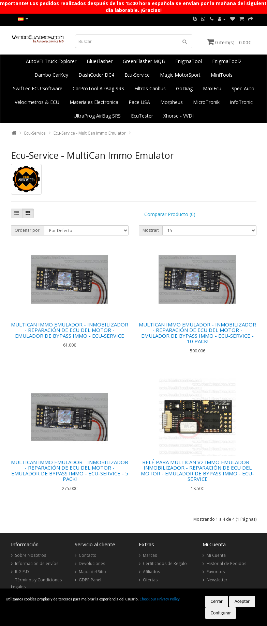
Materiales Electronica (94, 102)
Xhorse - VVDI (178, 115)
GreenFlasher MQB (144, 61)
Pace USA (139, 102)
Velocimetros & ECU (37, 102)
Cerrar (216, 601)
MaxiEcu (212, 88)
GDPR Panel (90, 580)
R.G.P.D (22, 572)
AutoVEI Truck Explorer (51, 61)
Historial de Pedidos (226, 563)
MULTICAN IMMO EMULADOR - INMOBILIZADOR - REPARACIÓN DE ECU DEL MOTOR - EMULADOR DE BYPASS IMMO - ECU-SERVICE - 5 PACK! (69, 471)
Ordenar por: (28, 230)
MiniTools (222, 75)
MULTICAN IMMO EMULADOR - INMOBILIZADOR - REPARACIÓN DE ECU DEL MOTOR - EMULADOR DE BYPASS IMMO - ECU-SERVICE (69, 330)
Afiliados (151, 572)
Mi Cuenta (216, 555)
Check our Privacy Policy (160, 599)
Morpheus (171, 102)
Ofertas (150, 580)
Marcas (150, 555)
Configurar (220, 613)
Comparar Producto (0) (169, 214)
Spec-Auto (243, 88)
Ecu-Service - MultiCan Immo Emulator (90, 133)
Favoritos (216, 572)
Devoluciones (92, 563)
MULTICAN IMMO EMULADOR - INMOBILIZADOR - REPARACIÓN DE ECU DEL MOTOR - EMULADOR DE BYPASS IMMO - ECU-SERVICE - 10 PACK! (197, 333)
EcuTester (142, 115)
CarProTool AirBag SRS (98, 88)
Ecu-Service (137, 75)
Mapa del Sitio (92, 572)
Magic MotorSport (180, 75)
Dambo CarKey (51, 75)
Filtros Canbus (150, 88)
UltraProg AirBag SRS (97, 115)
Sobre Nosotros (30, 555)
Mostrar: (151, 230)
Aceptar (242, 601)
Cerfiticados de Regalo (165, 563)
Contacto (88, 555)
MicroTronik (206, 102)
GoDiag (184, 88)
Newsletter (217, 580)
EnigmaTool (188, 61)
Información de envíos (36, 563)
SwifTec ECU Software (37, 88)
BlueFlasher (100, 61)
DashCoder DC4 (96, 75)
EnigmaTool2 (226, 61)
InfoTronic (241, 102)
